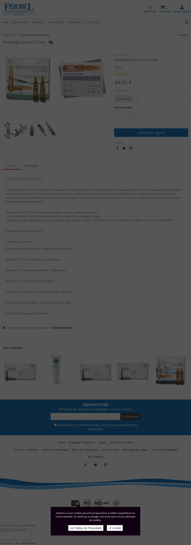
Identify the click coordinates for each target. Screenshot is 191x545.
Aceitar (115, 528)
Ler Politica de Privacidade (86, 528)
